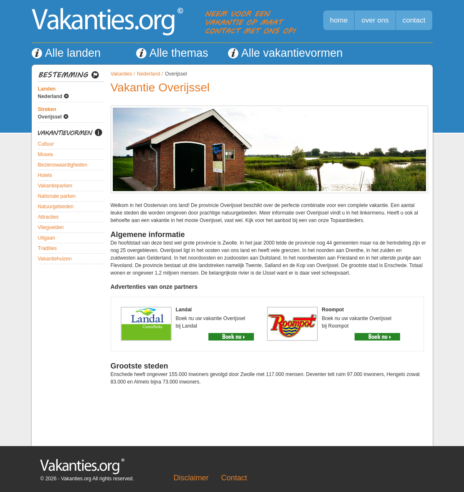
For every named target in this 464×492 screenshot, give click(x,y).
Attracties (48, 217)
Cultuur (46, 144)
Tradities (47, 248)
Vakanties (121, 74)
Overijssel (50, 117)
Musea (45, 154)
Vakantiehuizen (55, 259)
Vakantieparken (55, 186)
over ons (374, 20)
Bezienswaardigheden (62, 165)
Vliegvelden (51, 227)
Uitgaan (46, 238)
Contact (234, 478)
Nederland (50, 96)
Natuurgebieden (56, 206)
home (339, 20)
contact (414, 20)
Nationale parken (57, 196)
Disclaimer (191, 478)
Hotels (45, 175)
